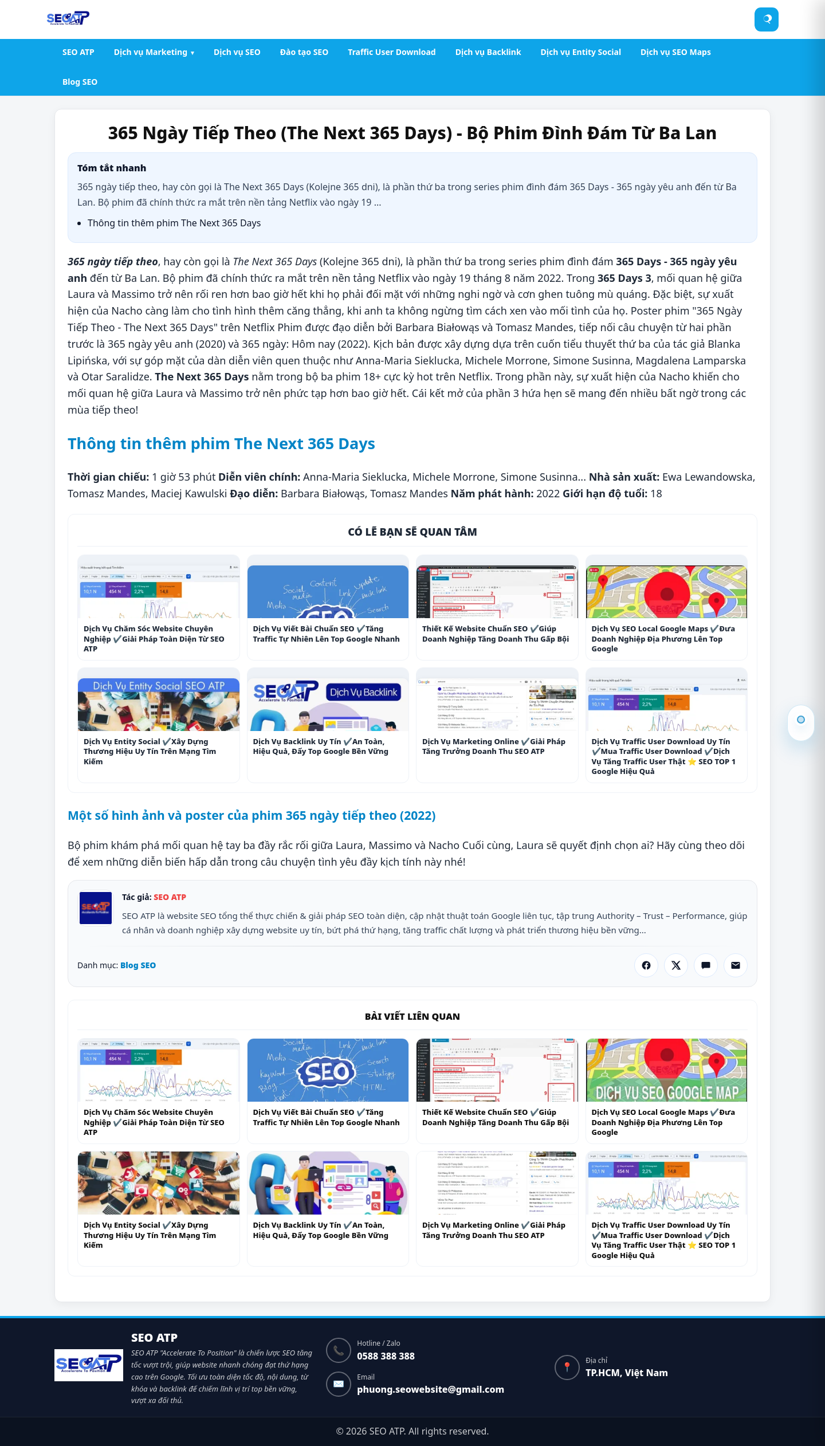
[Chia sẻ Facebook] (646, 965)
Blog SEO (79, 81)
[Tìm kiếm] (767, 19)
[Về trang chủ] (88, 1367)
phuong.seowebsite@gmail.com (430, 1389)
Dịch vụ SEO (237, 51)
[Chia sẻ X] (676, 965)
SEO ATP (78, 51)
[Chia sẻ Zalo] (706, 965)
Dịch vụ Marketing (150, 51)
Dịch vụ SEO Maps (676, 51)
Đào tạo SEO (304, 51)
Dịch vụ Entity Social (581, 51)
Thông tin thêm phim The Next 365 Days (801, 720)
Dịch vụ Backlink (488, 51)
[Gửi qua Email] (736, 965)
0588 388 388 (386, 1356)
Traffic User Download (391, 51)
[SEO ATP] (68, 19)
